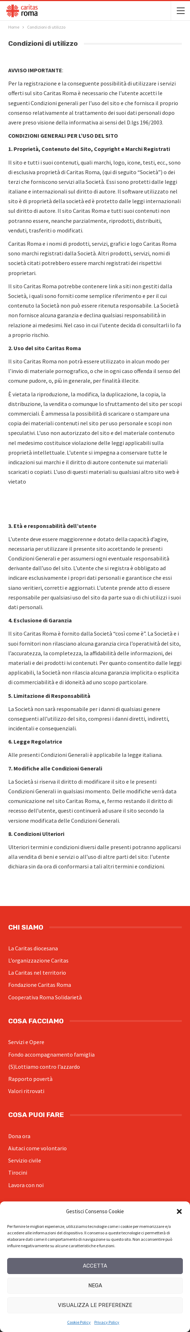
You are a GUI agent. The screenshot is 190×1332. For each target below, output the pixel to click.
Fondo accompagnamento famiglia (51, 1054)
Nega (95, 1285)
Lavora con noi (26, 1185)
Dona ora (19, 1136)
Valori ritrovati (26, 1091)
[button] (179, 1211)
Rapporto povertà (30, 1078)
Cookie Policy (79, 1322)
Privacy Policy (106, 1322)
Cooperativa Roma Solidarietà (45, 997)
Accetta (95, 1266)
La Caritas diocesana (33, 948)
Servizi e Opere (26, 1041)
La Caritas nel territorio (37, 972)
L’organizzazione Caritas (38, 960)
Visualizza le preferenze (95, 1305)
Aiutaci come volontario (37, 1148)
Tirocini (17, 1172)
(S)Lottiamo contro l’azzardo (44, 1066)
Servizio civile (24, 1160)
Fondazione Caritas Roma (39, 984)
